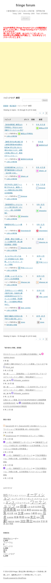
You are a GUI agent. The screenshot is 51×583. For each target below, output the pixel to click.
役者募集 (10, 517)
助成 (41, 510)
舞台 (29, 521)
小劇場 (33, 513)
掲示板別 (13, 106)
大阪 (15, 513)
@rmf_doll (10, 367)
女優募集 (27, 513)
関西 (11, 523)
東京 (33, 517)
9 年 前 (40, 142)
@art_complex (26, 308)
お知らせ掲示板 (12, 136)
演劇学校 (11, 521)
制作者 (23, 510)
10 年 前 (41, 239)
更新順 (5, 106)
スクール (38, 499)
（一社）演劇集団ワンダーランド (19, 442)
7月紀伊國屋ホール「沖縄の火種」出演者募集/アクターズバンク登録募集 (25, 458)
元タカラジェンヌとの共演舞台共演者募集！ (21, 354)
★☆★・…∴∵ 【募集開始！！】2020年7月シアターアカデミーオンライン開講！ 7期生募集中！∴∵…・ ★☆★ (25, 377)
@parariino (24, 216)
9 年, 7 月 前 (40, 184)
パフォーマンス (22, 503)
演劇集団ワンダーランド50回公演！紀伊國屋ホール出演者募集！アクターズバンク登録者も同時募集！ (25, 445)
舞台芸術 (36, 521)
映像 (16, 517)
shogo (23, 322)
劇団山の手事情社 (27, 133)
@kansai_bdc (25, 282)
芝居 (43, 521)
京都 (17, 507)
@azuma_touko (26, 248)
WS (5, 495)
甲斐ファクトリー (27, 268)
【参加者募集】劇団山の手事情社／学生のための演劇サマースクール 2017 (13, 127)
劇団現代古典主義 (27, 159)
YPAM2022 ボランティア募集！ (32, 436)
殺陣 (38, 517)
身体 (7, 524)
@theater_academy (21, 380)
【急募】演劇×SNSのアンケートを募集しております (24, 364)
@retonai (24, 196)
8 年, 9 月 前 (40, 125)
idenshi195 (10, 426)
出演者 (38, 506)
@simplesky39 (26, 230)
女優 (21, 513)
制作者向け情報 (12, 325)
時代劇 (27, 517)
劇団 (29, 510)
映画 (21, 517)
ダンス (10, 502)
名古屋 (10, 513)
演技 (23, 521)
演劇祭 (17, 521)
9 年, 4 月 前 (40, 167)
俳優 (23, 506)
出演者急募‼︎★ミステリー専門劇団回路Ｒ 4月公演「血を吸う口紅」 (13, 170)
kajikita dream (9, 357)
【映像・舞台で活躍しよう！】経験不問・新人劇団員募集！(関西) (13, 241)
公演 (28, 507)
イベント (22, 495)
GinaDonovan (11, 436)
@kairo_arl (24, 176)
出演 (33, 507)
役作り (40, 513)
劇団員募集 (35, 510)
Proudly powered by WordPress (14, 578)
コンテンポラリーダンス (22, 499)
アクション (13, 495)
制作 (18, 510)
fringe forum (25, 5)
